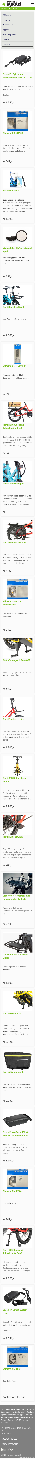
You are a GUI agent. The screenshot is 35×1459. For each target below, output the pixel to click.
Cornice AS (30, 1458)
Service (11, 8)
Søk (16, 8)
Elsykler (4, 8)
